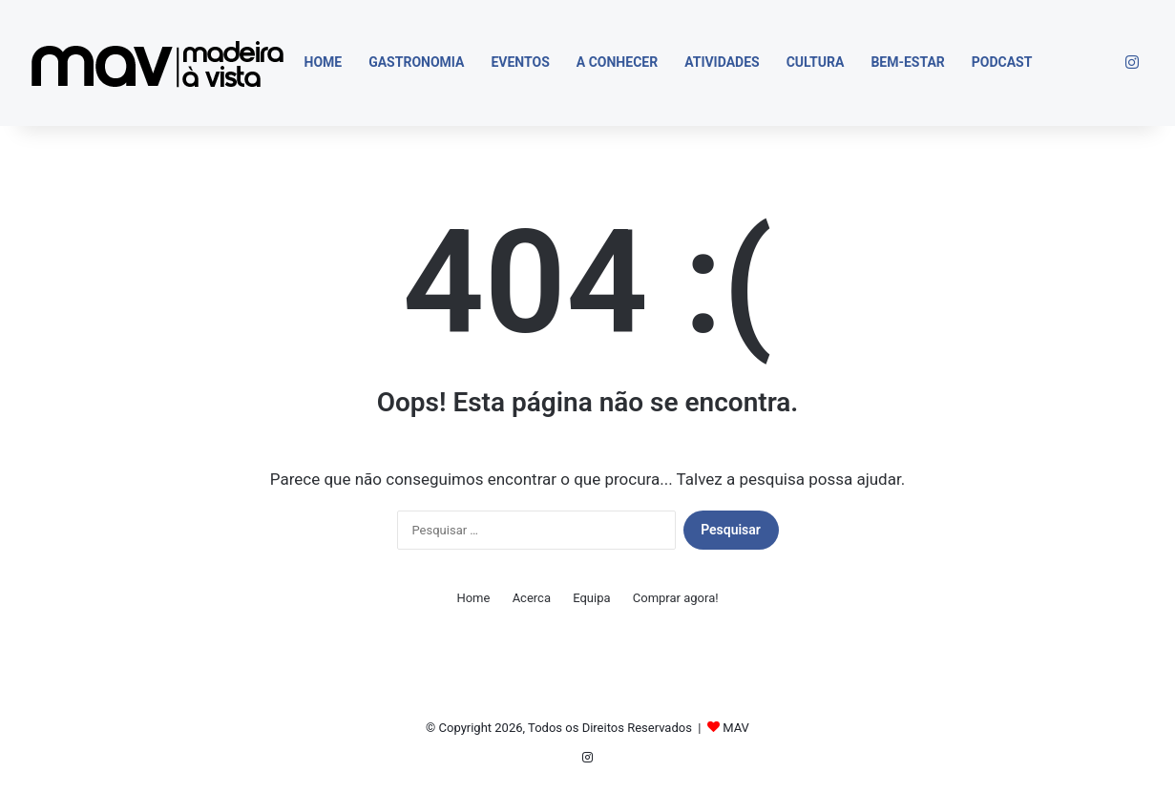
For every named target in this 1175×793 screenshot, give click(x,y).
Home (323, 62)
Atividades (722, 62)
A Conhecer (617, 62)
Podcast (1002, 62)
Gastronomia (416, 62)
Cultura (816, 62)
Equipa (591, 598)
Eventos (520, 62)
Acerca (532, 598)
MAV (736, 727)
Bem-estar (907, 62)
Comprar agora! (676, 598)
